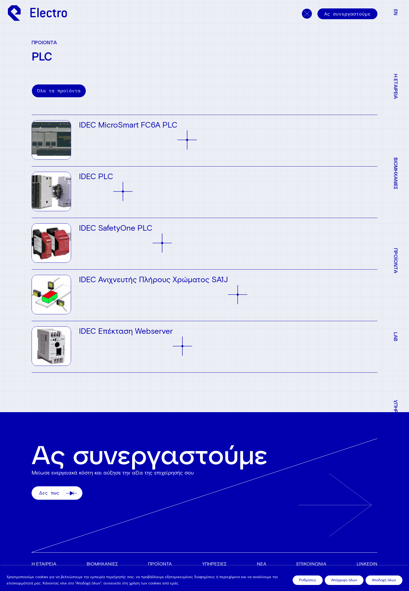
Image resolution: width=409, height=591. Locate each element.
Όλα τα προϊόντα (59, 91)
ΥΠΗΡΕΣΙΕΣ (214, 564)
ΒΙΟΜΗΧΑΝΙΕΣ (102, 564)
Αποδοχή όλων (384, 580)
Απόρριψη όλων (344, 580)
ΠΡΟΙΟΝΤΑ (44, 42)
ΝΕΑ (261, 564)
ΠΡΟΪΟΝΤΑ (160, 564)
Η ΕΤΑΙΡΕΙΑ (44, 564)
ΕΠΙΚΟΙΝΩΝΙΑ (311, 564)
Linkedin (367, 564)
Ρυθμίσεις (307, 580)
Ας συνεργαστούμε (347, 14)
